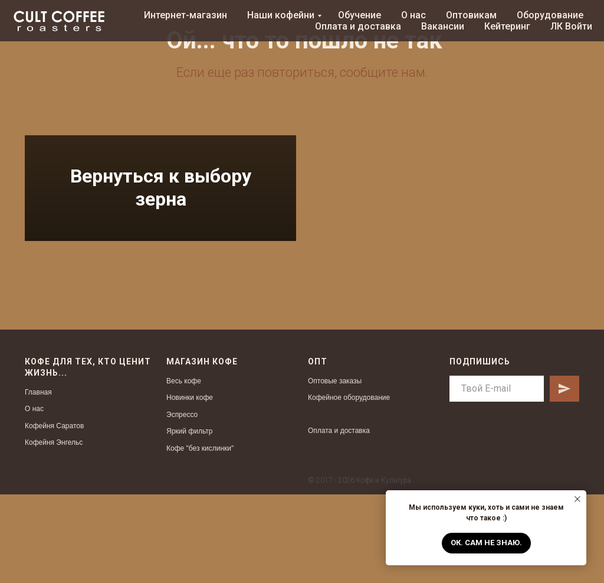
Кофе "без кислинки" (200, 537)
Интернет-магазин (185, 15)
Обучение (359, 15)
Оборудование (550, 15)
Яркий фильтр (189, 520)
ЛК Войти (571, 26)
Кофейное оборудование (349, 486)
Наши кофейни (280, 15)
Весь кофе (183, 469)
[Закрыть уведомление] (577, 499)
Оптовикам (471, 15)
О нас (413, 15)
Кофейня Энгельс (54, 531)
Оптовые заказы (335, 469)
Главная (38, 480)
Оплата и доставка (358, 26)
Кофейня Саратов (54, 514)
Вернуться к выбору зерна (160, 232)
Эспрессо (182, 503)
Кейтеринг (507, 26)
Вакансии (442, 26)
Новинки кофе (189, 486)
